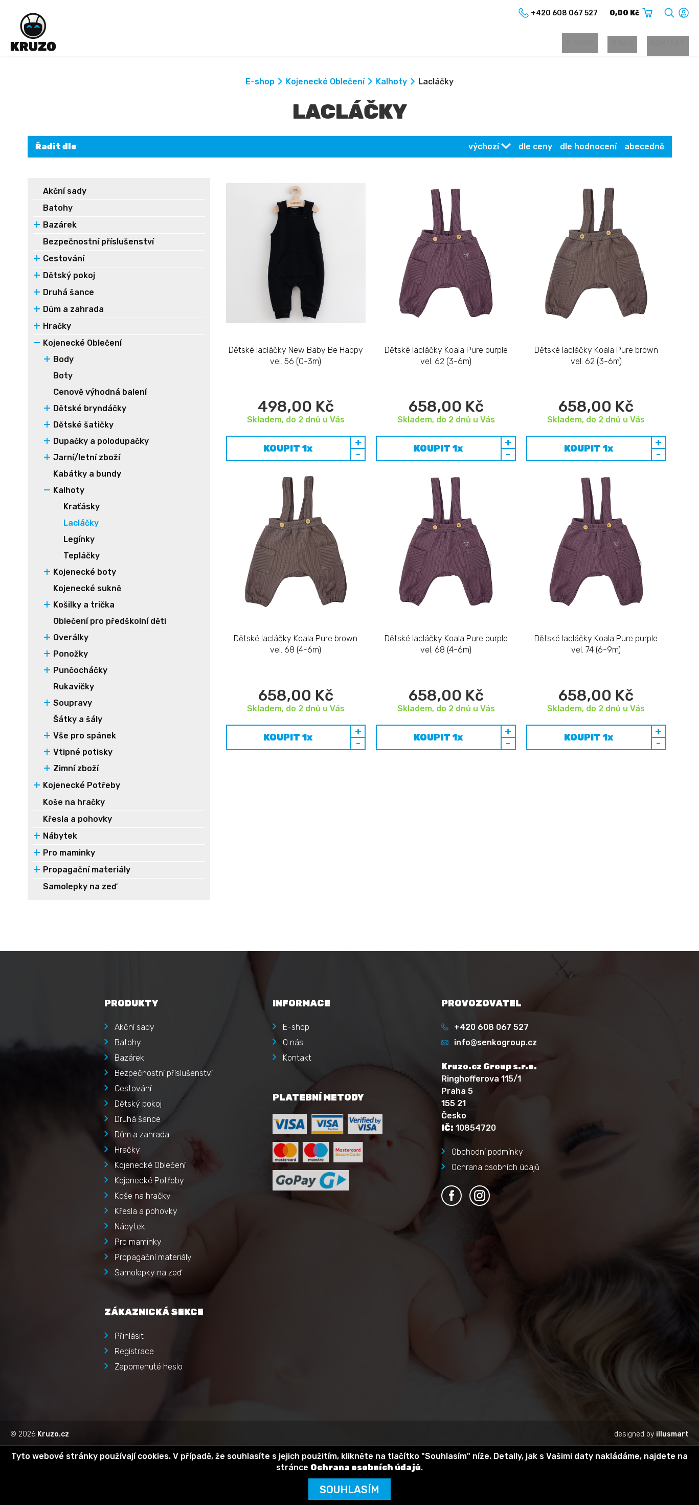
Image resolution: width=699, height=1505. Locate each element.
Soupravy (72, 705)
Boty (63, 378)
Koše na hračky (74, 805)
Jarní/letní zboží (86, 460)
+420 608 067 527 (491, 1024)
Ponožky (70, 656)
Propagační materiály (86, 872)
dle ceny (535, 149)
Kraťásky (81, 509)
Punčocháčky (80, 673)
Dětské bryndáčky (89, 411)
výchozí (483, 149)
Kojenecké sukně (87, 591)
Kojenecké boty (84, 574)
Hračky (57, 328)
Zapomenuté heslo (149, 1364)
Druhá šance (68, 295)
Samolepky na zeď (80, 889)
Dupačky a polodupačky (101, 443)
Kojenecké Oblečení (325, 84)
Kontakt (672, 44)
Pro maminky (69, 855)
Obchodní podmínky (487, 1149)
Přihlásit (129, 1333)
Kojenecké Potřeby (81, 788)
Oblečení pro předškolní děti (109, 623)
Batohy (58, 210)
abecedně (644, 149)
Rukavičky (73, 689)
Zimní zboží (76, 771)
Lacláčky (81, 525)
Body (63, 362)
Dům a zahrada (73, 312)
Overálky (70, 640)
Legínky (79, 542)
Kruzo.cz (53, 1431)
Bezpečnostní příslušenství (98, 244)
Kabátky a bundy (87, 476)
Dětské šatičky (83, 427)
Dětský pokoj (69, 278)
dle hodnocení (588, 149)
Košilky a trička (84, 607)
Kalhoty (391, 84)
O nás (634, 44)
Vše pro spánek (84, 738)
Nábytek (60, 838)
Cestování (63, 261)
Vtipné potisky (82, 754)
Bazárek (60, 227)
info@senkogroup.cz (495, 1040)
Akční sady (64, 193)
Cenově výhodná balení (100, 394)
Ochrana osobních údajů (495, 1165)
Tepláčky (81, 558)
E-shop (600, 44)
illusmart (672, 1431)
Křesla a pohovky (77, 821)
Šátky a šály (77, 722)
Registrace (134, 1349)
